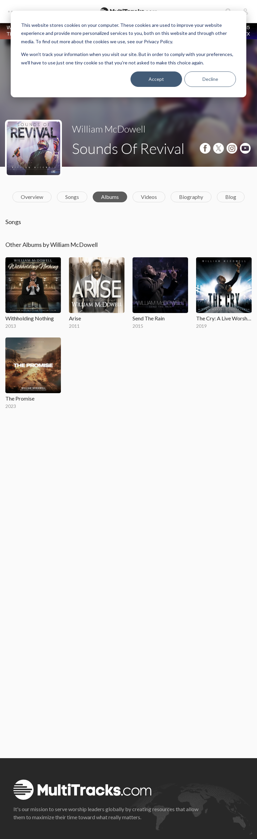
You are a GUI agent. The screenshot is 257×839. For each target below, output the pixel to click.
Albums (110, 197)
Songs (72, 197)
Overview (32, 197)
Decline (210, 79)
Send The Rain (149, 318)
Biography (191, 197)
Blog (230, 197)
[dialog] (128, 54)
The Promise (19, 398)
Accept (156, 79)
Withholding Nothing (29, 318)
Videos (149, 197)
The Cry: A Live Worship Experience (224, 318)
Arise (75, 318)
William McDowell (109, 129)
